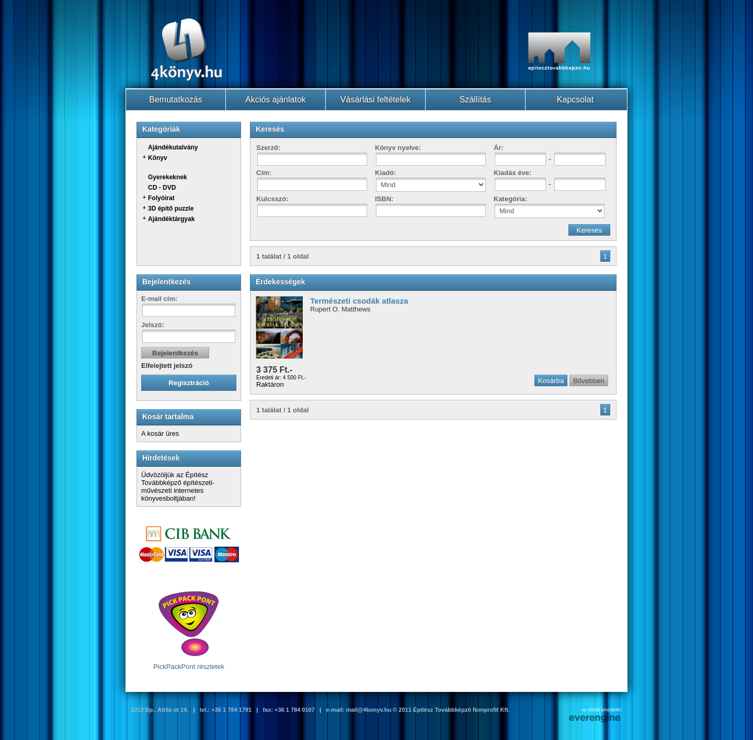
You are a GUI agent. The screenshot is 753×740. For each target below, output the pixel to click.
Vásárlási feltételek (375, 99)
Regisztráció (188, 383)
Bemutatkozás (175, 99)
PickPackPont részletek (189, 630)
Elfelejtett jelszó (166, 365)
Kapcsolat (575, 99)
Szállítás (475, 99)
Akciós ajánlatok (275, 99)
